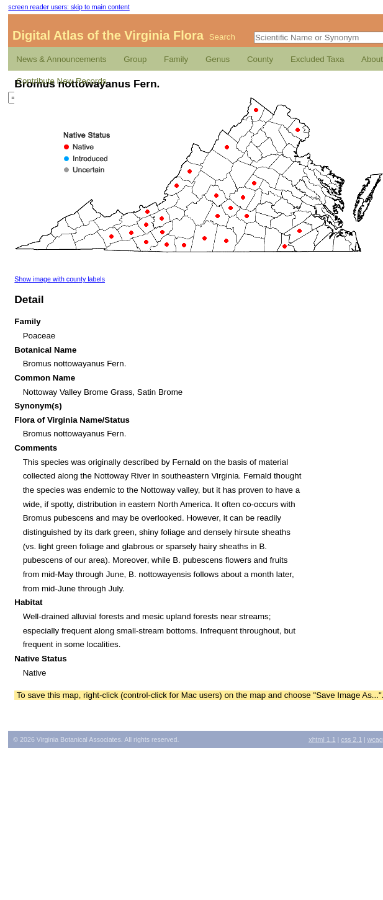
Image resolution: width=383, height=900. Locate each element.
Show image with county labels (59, 279)
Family (176, 59)
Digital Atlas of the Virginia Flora (108, 35)
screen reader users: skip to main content (68, 7)
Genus (217, 59)
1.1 (322, 739)
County (260, 59)
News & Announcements (61, 59)
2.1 (351, 739)
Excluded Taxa (317, 59)
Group (135, 59)
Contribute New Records (61, 81)
